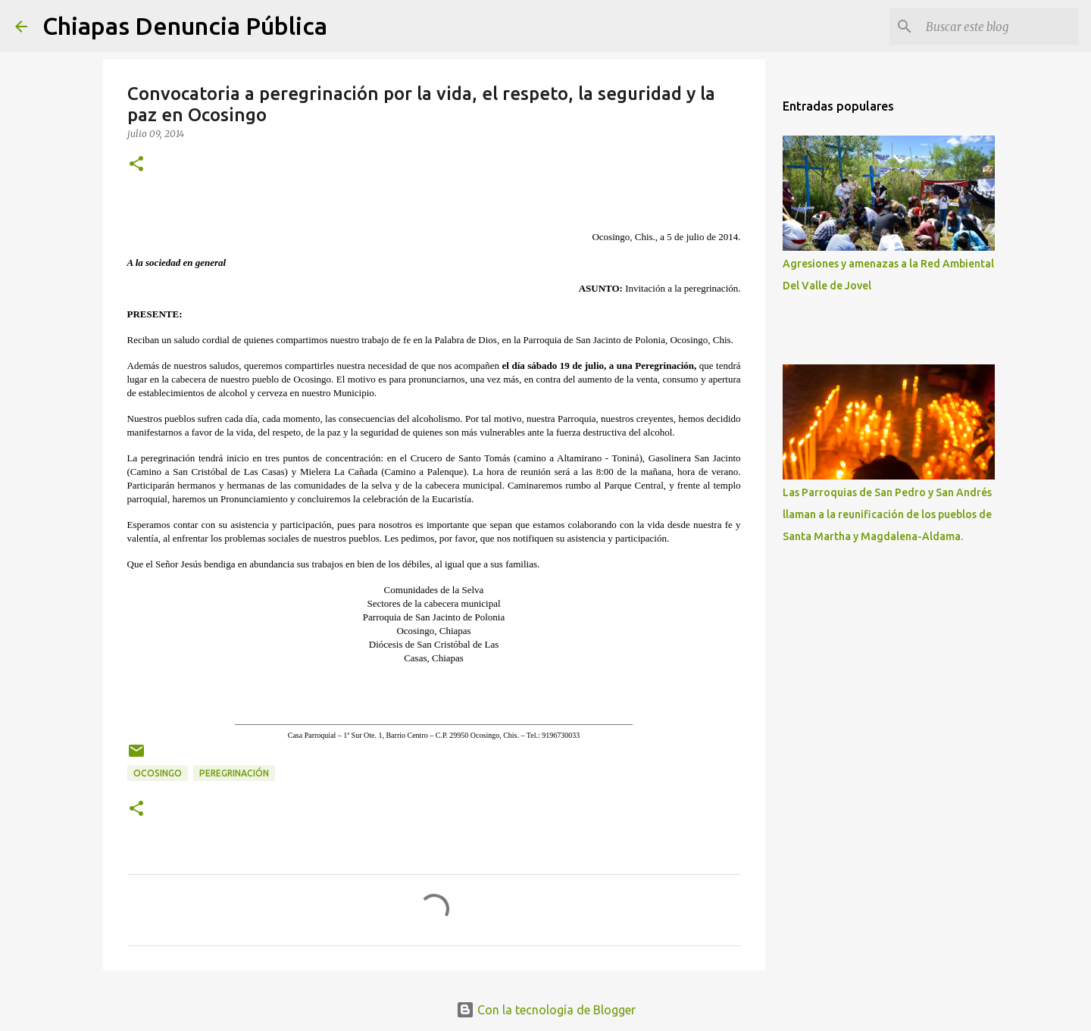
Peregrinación (234, 773)
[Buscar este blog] (999, 26)
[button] (136, 165)
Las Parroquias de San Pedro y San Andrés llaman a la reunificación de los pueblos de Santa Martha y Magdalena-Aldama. (887, 514)
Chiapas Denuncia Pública (184, 25)
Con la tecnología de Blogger (546, 1010)
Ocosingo (157, 773)
